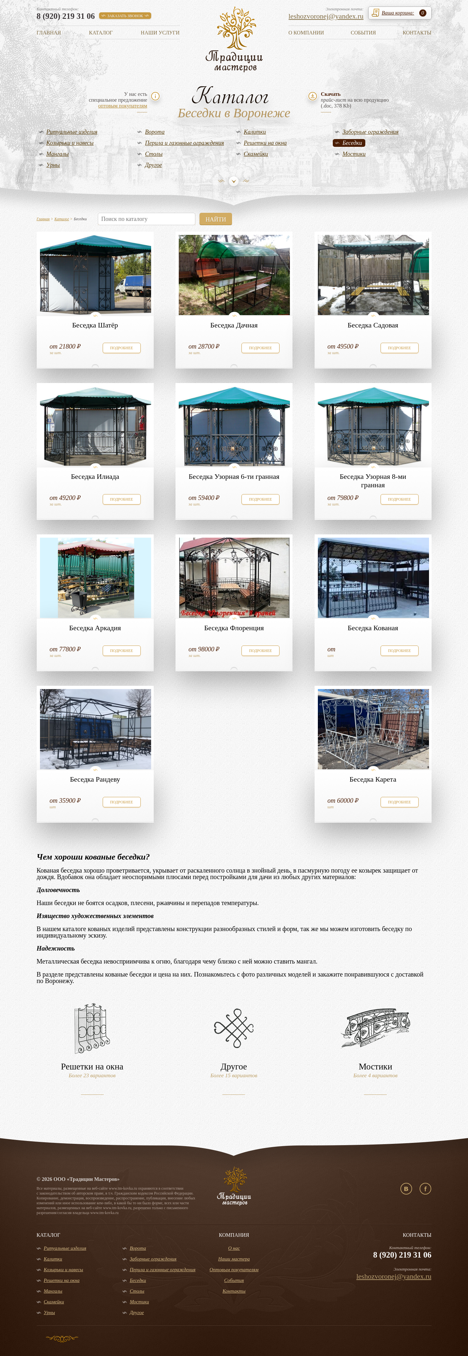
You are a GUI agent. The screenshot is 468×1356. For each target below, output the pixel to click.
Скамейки (256, 154)
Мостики (354, 154)
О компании (306, 32)
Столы (153, 154)
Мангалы (57, 154)
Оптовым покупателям (234, 1269)
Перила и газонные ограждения (184, 143)
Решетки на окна (265, 143)
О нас (234, 1248)
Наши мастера (234, 1258)
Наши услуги (160, 32)
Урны (53, 165)
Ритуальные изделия (72, 132)
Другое (153, 165)
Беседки (352, 143)
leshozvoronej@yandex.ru (326, 16)
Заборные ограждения (371, 132)
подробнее (121, 348)
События (363, 32)
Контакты (417, 32)
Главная (49, 32)
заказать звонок (125, 16)
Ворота (154, 132)
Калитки (255, 132)
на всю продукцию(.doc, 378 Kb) (355, 100)
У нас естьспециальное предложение (118, 100)
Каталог (101, 32)
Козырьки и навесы (70, 143)
